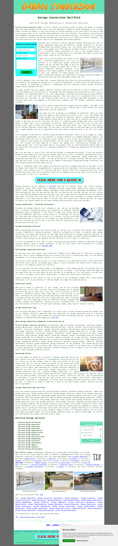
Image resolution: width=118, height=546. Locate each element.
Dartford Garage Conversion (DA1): (29, 27)
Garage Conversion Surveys (59, 508)
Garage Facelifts (41, 502)
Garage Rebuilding (28, 498)
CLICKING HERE (47, 246)
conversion (61, 80)
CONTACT (91, 13)
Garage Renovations (42, 506)
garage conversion (84, 45)
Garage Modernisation (71, 500)
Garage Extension (79, 508)
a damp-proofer (29, 458)
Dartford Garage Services (30, 418)
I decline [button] (72, 540)
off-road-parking (93, 82)
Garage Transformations (37, 504)
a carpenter (75, 460)
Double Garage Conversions (63, 506)
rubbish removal (41, 462)
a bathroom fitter (66, 464)
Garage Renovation (54, 500)
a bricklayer (73, 458)
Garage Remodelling (23, 502)
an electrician (64, 462)
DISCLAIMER (98, 13)
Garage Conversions (88, 504)
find (21, 391)
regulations (61, 109)
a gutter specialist (80, 456)
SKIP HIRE (19, 462)
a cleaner (60, 467)
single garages (77, 121)
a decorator (51, 458)
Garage (17, 186)
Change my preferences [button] (82, 540)
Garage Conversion (71, 504)
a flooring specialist (38, 464)
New (21, 531)
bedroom (41, 71)
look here (55, 317)
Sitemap (16, 531)
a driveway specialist (33, 467)
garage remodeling (45, 45)
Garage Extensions (88, 498)
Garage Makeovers (72, 498)
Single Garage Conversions (91, 500)
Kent (50, 345)
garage (60, 113)
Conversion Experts (45, 531)
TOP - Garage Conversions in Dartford (30, 517)
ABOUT (85, 13)
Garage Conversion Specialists (50, 498)
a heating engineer (92, 464)
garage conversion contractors (44, 194)
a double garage (26, 129)
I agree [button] (65, 540)
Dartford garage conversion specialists (31, 325)
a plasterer (37, 460)
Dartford (52, 186)
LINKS (80, 13)
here (89, 412)
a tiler (56, 460)
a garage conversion (78, 408)
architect (77, 90)
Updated (36, 531)
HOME (75, 13)
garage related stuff (28, 345)
